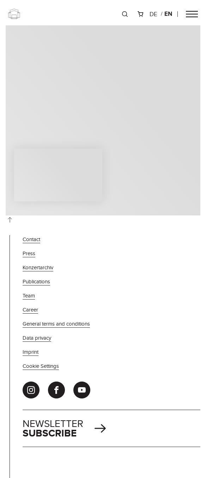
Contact (31, 239)
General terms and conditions (56, 323)
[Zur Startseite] (14, 14)
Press (29, 253)
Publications (36, 281)
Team (29, 295)
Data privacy (37, 337)
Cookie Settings (41, 366)
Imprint (30, 352)
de (153, 14)
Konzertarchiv (38, 267)
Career (30, 309)
